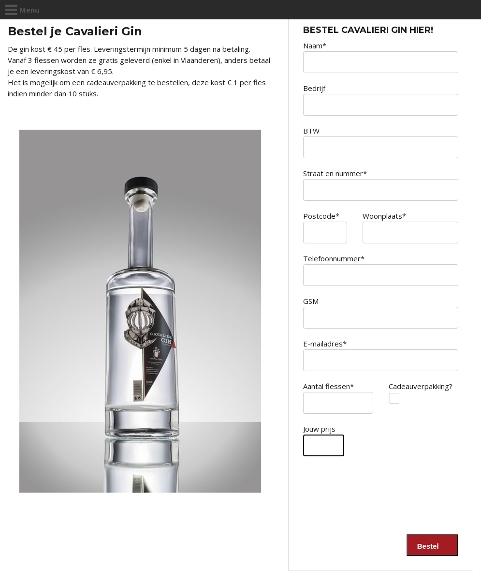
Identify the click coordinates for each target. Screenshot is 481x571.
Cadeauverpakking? (411, 386)
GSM (311, 301)
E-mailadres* (325, 343)
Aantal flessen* (328, 386)
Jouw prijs (319, 429)
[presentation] (384, 506)
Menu (22, 9)
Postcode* (321, 216)
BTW (311, 130)
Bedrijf (314, 88)
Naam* (314, 45)
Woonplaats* (384, 216)
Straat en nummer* (335, 173)
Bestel (430, 546)
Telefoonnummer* (333, 258)
